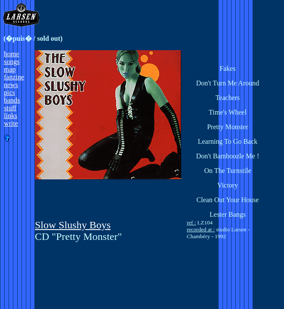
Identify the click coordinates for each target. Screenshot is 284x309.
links (10, 115)
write (11, 123)
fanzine (14, 77)
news (11, 84)
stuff (10, 108)
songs (11, 61)
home (11, 54)
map (10, 69)
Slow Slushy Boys (73, 224)
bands (12, 100)
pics (9, 92)
